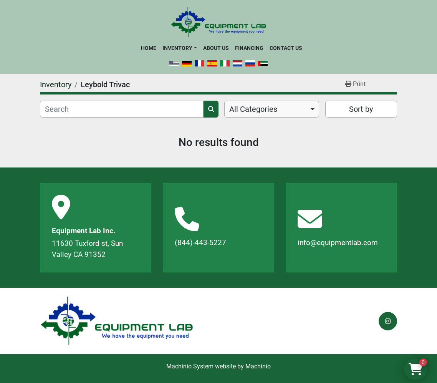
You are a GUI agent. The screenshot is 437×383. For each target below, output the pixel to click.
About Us (216, 48)
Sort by (361, 109)
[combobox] (271, 109)
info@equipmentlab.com (338, 242)
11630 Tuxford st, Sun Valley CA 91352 (87, 249)
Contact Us (286, 48)
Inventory (177, 48)
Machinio (258, 366)
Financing (249, 48)
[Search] (122, 109)
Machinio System (190, 366)
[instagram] (388, 321)
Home (148, 48)
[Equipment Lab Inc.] (117, 321)
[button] (179, 48)
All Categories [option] (253, 109)
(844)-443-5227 (200, 242)
